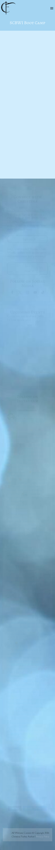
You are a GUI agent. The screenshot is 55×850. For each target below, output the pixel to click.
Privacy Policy (42, 836)
